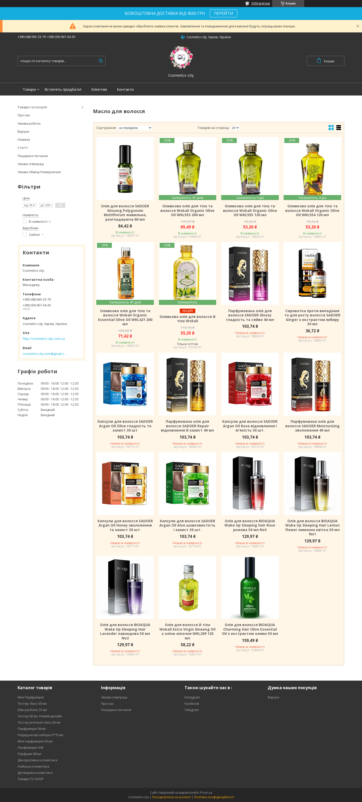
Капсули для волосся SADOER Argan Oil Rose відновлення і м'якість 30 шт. (250, 426)
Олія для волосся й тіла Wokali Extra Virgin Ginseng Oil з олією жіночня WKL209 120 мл (187, 631)
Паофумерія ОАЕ (31, 747)
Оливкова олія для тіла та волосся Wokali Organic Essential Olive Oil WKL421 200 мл (125, 317)
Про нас (24, 115)
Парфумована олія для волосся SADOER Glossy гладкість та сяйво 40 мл (250, 315)
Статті (23, 147)
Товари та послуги (32, 107)
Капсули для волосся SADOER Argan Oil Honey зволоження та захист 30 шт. (125, 525)
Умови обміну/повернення (39, 172)
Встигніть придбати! (62, 89)
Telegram (192, 709)
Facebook (192, 703)
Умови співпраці (31, 164)
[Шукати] (101, 61)
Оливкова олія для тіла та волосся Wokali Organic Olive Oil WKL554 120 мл (312, 210)
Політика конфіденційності (214, 797)
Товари (29, 89)
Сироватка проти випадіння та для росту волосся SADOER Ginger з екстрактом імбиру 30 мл (312, 317)
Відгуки (23, 131)
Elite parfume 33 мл (32, 709)
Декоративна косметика (37, 760)
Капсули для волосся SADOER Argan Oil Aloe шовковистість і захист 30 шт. (187, 525)
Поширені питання (33, 156)
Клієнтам (99, 89)
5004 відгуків (260, 3)
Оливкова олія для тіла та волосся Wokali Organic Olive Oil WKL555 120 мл (250, 210)
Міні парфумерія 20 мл (35, 741)
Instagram (192, 697)
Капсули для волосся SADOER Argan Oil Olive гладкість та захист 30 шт (125, 426)
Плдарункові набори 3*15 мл (40, 735)
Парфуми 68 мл (29, 753)
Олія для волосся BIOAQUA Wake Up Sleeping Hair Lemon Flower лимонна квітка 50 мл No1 (312, 527)
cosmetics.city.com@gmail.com (45, 354)
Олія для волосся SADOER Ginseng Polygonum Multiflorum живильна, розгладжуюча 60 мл (125, 212)
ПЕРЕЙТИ (223, 13)
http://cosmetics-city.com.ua (44, 338)
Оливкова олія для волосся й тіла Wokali (187, 318)
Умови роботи (29, 123)
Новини (24, 139)
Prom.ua (206, 792)
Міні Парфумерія (31, 697)
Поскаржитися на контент (171, 797)
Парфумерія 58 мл (32, 728)
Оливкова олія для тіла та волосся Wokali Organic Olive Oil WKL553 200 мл (187, 210)
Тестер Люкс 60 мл (32, 703)
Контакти (125, 89)
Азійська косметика (33, 766)
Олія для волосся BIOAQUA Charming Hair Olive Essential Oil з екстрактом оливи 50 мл (250, 629)
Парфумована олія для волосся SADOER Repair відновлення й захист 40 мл (187, 426)
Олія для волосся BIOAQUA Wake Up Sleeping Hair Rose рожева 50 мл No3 (249, 525)
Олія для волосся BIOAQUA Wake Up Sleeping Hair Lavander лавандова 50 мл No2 (125, 631)
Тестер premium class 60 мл (39, 722)
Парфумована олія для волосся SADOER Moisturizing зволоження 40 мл (312, 426)
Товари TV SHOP (30, 779)
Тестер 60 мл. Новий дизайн (40, 716)
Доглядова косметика (35, 772)
